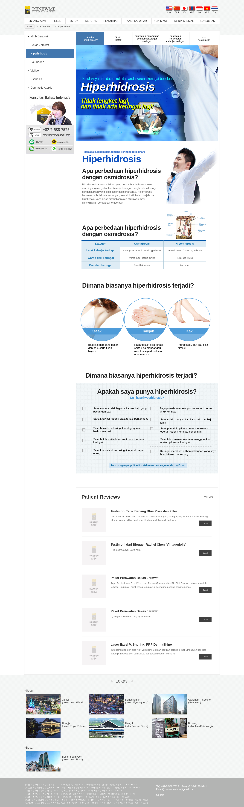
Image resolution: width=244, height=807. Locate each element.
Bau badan (37, 62)
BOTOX (74, 21)
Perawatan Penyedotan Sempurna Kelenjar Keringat (147, 39)
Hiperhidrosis (64, 26)
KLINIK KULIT (162, 21)
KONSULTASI (208, 21)
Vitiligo (34, 70)
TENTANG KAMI (36, 21)
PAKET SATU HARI (136, 21)
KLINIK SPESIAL (184, 21)
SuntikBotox (118, 38)
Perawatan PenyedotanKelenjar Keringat (175, 39)
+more (208, 496)
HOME (29, 26)
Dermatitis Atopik (41, 87)
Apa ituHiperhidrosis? (90, 38)
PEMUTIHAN (110, 21)
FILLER (57, 21)
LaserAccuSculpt (203, 38)
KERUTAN (91, 21)
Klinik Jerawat (39, 36)
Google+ (161, 795)
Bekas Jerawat (39, 45)
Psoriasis (36, 79)
